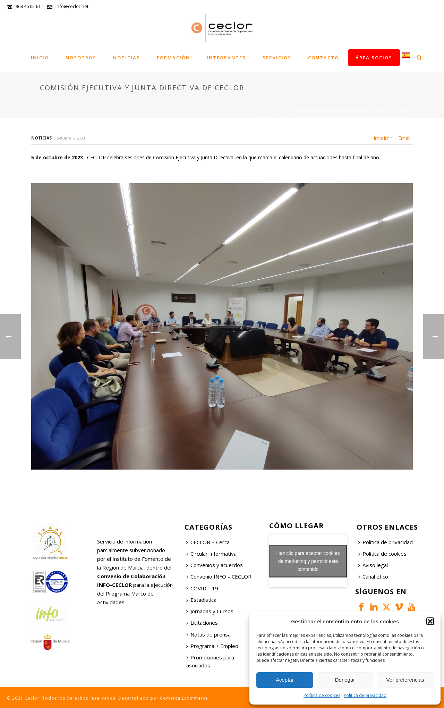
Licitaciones (202, 622)
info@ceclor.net (72, 6)
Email (404, 138)
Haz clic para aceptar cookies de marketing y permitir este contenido (308, 561)
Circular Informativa (211, 553)
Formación (173, 57)
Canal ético (373, 576)
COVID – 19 (202, 588)
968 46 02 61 (28, 6)
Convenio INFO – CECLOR (218, 576)
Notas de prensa (208, 634)
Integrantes (226, 57)
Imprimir (383, 138)
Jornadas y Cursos (209, 611)
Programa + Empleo (212, 645)
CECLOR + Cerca (208, 542)
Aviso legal (373, 565)
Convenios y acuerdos (214, 565)
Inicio (40, 57)
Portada (264, 111)
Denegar (345, 680)
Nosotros (81, 57)
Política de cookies (322, 695)
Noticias (126, 57)
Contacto (323, 57)
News (286, 111)
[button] (430, 621)
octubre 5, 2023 (71, 138)
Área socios (374, 57)
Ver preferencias (405, 680)
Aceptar (285, 680)
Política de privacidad (365, 695)
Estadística (201, 599)
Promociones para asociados (210, 661)
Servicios (277, 57)
